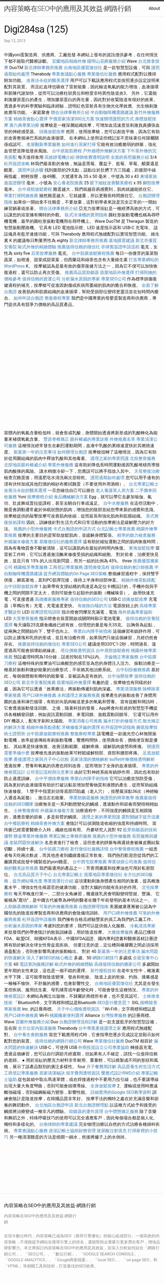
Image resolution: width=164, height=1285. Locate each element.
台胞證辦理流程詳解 (78, 1021)
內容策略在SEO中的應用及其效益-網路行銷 (67, 9)
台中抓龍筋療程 (67, 150)
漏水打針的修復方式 (122, 720)
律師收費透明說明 (92, 157)
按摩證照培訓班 (46, 612)
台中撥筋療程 (17, 823)
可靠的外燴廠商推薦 (58, 906)
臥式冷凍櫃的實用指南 (86, 214)
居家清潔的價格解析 (89, 759)
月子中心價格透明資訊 (78, 1009)
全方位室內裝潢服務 (37, 1028)
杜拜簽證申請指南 (118, 727)
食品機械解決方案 (71, 496)
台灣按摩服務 (114, 1015)
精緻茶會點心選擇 (31, 118)
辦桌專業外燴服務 (31, 836)
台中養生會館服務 (31, 1034)
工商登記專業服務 (66, 567)
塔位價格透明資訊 (78, 650)
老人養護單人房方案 (115, 490)
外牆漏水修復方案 (21, 541)
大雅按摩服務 (120, 932)
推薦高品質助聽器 (82, 272)
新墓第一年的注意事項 (35, 452)
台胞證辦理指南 (94, 906)
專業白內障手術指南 (92, 631)
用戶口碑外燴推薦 (39, 695)
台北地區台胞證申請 (54, 1105)
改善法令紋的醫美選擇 (47, 80)
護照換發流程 (97, 567)
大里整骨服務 (25, 618)
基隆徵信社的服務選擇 (60, 541)
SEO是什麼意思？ (114, 1002)
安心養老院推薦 (68, 182)
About (154, 8)
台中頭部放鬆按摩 (21, 586)
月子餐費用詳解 (101, 1066)
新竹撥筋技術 (103, 970)
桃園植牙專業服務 (31, 567)
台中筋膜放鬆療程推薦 (93, 253)
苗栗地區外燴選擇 (117, 272)
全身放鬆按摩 (103, 1085)
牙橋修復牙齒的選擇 (81, 727)
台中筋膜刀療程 (54, 849)
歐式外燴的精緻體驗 (37, 246)
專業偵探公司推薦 (125, 861)
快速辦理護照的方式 (114, 118)
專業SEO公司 (113, 278)
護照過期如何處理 (107, 477)
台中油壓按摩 (120, 676)
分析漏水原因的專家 (81, 278)
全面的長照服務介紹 (130, 157)
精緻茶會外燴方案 (48, 823)
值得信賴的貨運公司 (41, 278)
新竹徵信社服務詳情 (89, 849)
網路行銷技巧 (105, 957)
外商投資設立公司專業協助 (103, 1047)
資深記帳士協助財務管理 (72, 1130)
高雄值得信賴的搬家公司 (117, 964)
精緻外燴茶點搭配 (138, 580)
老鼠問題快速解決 (26, 842)
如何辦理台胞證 (72, 452)
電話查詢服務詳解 (36, 964)
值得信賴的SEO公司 (89, 599)
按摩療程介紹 (40, 496)
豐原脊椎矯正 (56, 439)
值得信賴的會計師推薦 (132, 567)
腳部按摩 (151, 182)
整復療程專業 (57, 298)
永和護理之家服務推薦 (78, 695)
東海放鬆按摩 (142, 548)
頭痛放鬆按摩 (52, 131)
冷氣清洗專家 (142, 925)
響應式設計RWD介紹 (120, 1073)
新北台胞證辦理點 (91, 1105)
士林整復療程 (26, 810)
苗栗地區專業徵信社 (103, 874)
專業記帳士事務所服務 (70, 836)
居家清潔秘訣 (52, 1073)
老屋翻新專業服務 (43, 144)
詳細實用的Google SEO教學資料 (120, 1092)
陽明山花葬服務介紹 (106, 61)
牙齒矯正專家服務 (121, 656)
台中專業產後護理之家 (99, 1028)
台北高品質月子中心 (33, 874)
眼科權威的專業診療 (89, 439)
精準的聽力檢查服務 (136, 535)
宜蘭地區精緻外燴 (69, 61)
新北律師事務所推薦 (43, 67)
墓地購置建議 (121, 240)
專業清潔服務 (129, 688)
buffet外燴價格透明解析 (132, 759)
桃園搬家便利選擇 (67, 1015)
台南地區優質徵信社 (83, 67)
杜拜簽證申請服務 (39, 919)
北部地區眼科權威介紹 (25, 464)
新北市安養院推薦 (39, 682)
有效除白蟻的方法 (95, 605)
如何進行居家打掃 (79, 144)
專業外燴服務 (60, 464)
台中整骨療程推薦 (127, 849)
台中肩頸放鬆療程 (35, 189)
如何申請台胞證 (28, 298)
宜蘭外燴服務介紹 (32, 1021)
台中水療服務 (116, 503)
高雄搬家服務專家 (52, 599)
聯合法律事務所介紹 (70, 112)
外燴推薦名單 (122, 439)
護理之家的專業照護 (109, 458)
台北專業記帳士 (144, 484)
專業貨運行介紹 (58, 881)
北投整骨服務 (142, 458)
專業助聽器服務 (84, 797)
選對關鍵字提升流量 (140, 816)
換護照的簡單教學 (117, 797)
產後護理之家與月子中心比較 (41, 759)
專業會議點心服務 (69, 74)
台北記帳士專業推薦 (116, 528)
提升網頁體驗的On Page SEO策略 (75, 573)
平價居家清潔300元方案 (71, 118)
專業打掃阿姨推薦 (21, 195)
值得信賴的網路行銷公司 (58, 1041)
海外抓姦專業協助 (135, 612)
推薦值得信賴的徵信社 (78, 246)
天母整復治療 (147, 471)
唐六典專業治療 (24, 125)
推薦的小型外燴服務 (33, 528)
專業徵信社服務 (102, 74)
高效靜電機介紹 (59, 157)
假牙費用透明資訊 (83, 1073)
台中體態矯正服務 (121, 1111)
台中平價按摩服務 (52, 778)
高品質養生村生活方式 (138, 1066)
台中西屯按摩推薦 (90, 861)
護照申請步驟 (30, 170)
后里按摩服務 (44, 253)
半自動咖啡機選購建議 (111, 112)
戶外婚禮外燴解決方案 (104, 150)
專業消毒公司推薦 (85, 720)
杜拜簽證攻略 (17, 163)
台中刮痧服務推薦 (133, 669)
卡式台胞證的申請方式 (74, 528)
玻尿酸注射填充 (112, 1130)
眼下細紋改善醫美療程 (111, 182)
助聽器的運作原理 (86, 1111)
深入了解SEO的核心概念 (49, 957)
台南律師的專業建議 (58, 1124)
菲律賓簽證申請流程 (120, 246)
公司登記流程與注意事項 (49, 772)
